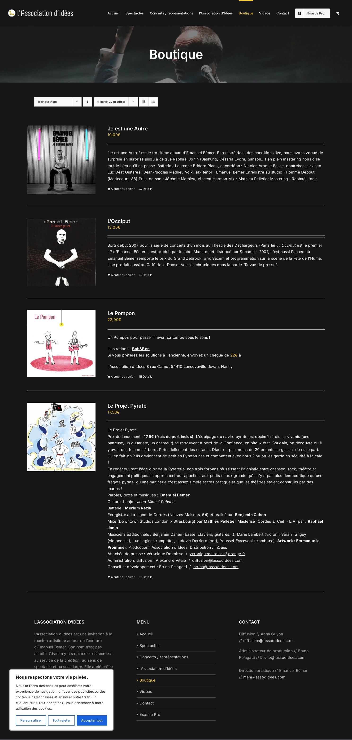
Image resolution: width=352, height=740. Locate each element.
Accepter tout (92, 720)
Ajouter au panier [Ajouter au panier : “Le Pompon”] (123, 376)
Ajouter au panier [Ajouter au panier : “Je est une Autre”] (123, 189)
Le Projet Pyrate (127, 406)
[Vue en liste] (153, 101)
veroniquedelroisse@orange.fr (217, 553)
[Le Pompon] (61, 343)
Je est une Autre (128, 128)
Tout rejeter (61, 720)
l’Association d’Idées (158, 668)
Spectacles (149, 645)
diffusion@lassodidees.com (217, 560)
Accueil (146, 634)
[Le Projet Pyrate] (61, 437)
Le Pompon (121, 313)
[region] (61, 700)
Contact (146, 703)
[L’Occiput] (61, 252)
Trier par (47, 101)
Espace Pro (149, 714)
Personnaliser (31, 720)
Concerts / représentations (163, 657)
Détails (147, 189)
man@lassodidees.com (264, 677)
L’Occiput (119, 221)
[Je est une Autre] (61, 159)
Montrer (111, 101)
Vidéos (145, 691)
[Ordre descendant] (87, 102)
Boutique (147, 680)
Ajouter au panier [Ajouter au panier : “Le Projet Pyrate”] (123, 577)
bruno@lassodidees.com (216, 566)
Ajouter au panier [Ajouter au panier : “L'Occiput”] (123, 275)
